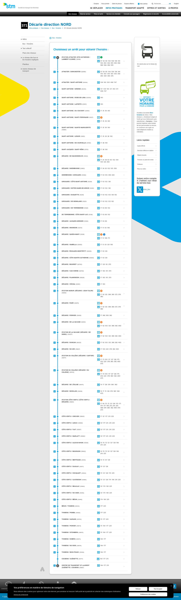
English (176, 3)
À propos (173, 8)
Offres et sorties (156, 8)
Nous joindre (105, 3)
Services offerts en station (145, 150)
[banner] (20, 6)
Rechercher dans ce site (152, 3)
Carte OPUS (141, 146)
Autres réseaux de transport (29, 70)
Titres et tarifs (98, 14)
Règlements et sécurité (151, 14)
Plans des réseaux (29, 53)
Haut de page (42, 569)
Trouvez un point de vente (145, 160)
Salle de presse (117, 3)
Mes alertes (142, 4)
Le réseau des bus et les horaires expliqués (30, 59)
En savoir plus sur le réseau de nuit (147, 65)
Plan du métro (141, 169)
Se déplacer (96, 8)
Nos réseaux (72, 14)
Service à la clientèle (113, 14)
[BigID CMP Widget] (90, 591)
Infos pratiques (114, 8)
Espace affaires (129, 3)
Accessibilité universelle (170, 14)
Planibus (25, 64)
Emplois (96, 3)
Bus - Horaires (56, 28)
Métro (24, 39)
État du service (85, 14)
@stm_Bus (146, 189)
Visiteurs (140, 164)
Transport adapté (134, 8)
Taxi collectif (26, 48)
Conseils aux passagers (132, 14)
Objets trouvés (141, 155)
